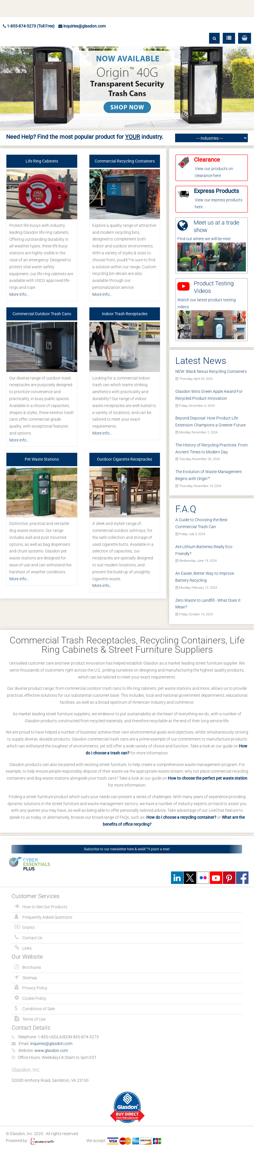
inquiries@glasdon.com (82, 26)
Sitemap (29, 977)
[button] (244, 38)
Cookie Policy (34, 998)
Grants (28, 927)
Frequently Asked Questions (47, 917)
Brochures (31, 967)
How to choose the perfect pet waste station (207, 778)
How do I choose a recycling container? (181, 817)
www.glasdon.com (51, 1050)
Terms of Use (34, 1019)
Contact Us (32, 937)
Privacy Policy (34, 988)
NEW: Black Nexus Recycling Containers (211, 371)
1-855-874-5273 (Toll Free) (29, 26)
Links (27, 948)
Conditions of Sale (38, 1008)
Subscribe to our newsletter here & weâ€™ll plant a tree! (127, 849)
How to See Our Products (44, 906)
